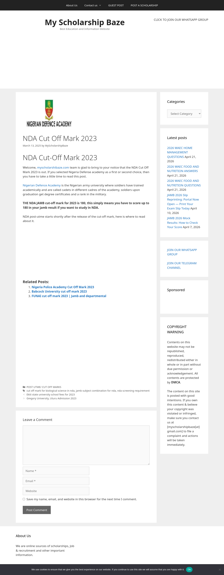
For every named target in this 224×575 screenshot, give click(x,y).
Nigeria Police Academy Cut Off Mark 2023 (63, 287)
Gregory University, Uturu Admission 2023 (51, 398)
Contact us (94, 5)
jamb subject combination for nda (96, 390)
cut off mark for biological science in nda (51, 390)
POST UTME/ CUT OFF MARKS (44, 387)
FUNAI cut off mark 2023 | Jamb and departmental (69, 296)
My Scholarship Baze (85, 22)
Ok (189, 569)
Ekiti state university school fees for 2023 (51, 394)
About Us (72, 5)
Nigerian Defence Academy (42, 185)
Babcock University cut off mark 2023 (59, 291)
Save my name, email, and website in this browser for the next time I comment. (82, 499)
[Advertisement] (181, 55)
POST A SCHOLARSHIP (144, 5)
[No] (219, 569)
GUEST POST (116, 5)
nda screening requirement (133, 390)
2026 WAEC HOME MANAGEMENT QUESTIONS (179, 152)
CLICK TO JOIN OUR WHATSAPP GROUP (181, 20)
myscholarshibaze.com (53, 167)
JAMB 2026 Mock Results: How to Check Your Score (182, 222)
